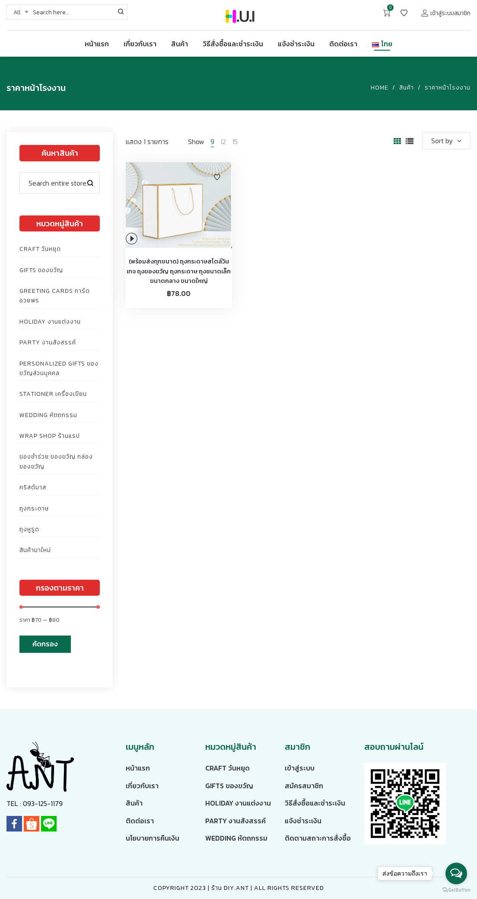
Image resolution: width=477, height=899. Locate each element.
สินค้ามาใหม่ (35, 550)
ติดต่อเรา (140, 821)
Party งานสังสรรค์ (47, 342)
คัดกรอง (45, 644)
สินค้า (406, 87)
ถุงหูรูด (29, 529)
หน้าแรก (138, 768)
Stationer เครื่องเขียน (53, 393)
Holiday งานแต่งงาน (50, 321)
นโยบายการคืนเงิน (152, 838)
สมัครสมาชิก (304, 785)
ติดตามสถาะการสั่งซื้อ (318, 838)
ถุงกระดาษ (34, 508)
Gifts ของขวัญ (41, 270)
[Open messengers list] (456, 873)
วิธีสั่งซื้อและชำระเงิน (315, 803)
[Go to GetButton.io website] (456, 890)
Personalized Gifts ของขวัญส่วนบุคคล (59, 368)
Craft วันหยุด (40, 249)
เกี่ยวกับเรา (142, 785)
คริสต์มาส (32, 487)
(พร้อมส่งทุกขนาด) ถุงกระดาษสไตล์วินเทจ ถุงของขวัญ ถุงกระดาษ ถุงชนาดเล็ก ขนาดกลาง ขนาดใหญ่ (179, 271)
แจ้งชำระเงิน (303, 821)
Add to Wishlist (216, 177)
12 (223, 141)
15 (235, 141)
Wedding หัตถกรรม (48, 415)
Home (379, 87)
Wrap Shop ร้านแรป (49, 435)
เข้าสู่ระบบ (300, 768)
